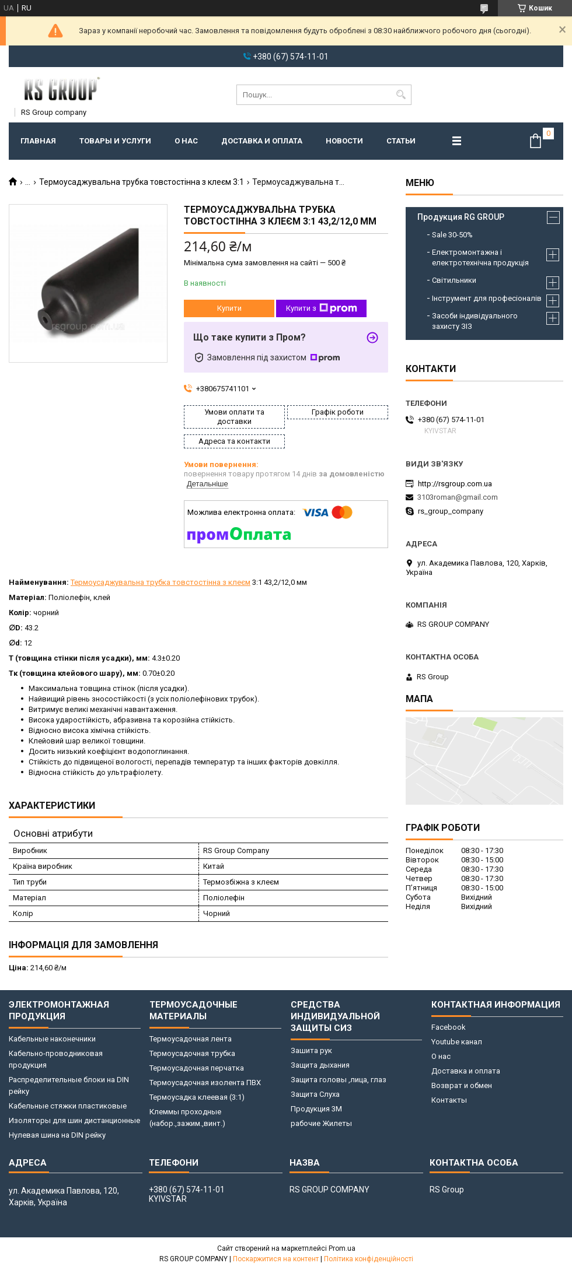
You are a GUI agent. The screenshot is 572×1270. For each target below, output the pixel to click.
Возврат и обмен (461, 1085)
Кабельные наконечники (52, 1038)
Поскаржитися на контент (276, 1259)
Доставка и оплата (261, 140)
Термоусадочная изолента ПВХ (205, 1082)
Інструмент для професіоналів (487, 298)
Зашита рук (311, 1050)
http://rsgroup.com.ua (455, 483)
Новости (344, 140)
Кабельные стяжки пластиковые (68, 1105)
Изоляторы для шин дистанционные (74, 1120)
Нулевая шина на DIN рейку (57, 1135)
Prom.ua (342, 1248)
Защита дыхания (320, 1065)
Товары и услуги (115, 140)
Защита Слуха (315, 1094)
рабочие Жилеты (321, 1123)
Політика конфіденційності (368, 1259)
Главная (38, 140)
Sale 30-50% (452, 234)
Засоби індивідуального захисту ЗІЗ (475, 321)
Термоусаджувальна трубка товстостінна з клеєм (160, 582)
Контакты (449, 1100)
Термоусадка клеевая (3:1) (197, 1097)
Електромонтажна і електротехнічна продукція (480, 257)
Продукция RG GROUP (460, 217)
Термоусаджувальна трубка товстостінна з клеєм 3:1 (141, 182)
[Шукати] (401, 95)
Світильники (454, 280)
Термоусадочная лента (190, 1038)
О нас (186, 140)
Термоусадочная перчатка (196, 1068)
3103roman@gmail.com (457, 497)
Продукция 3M (316, 1108)
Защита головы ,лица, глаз (338, 1079)
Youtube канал (456, 1041)
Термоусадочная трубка (192, 1053)
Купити (229, 308)
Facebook (448, 1027)
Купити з (321, 308)
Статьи (401, 140)
